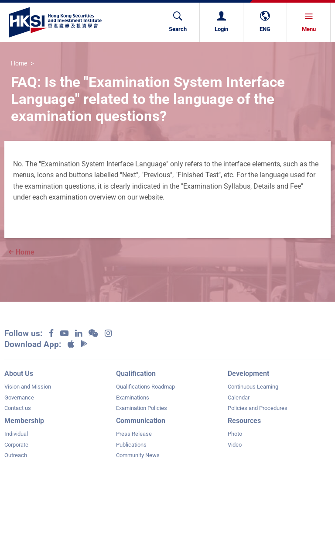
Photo (235, 433)
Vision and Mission (27, 386)
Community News (138, 455)
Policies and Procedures (257, 408)
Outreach (15, 455)
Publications (131, 444)
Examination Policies (141, 408)
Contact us (17, 408)
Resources (244, 421)
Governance (19, 397)
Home (19, 64)
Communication (140, 421)
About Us (18, 373)
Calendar (239, 397)
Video (235, 444)
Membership (24, 421)
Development (248, 373)
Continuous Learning (253, 386)
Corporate (16, 444)
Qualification (136, 373)
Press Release (134, 433)
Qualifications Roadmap (145, 386)
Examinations (132, 397)
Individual (16, 433)
